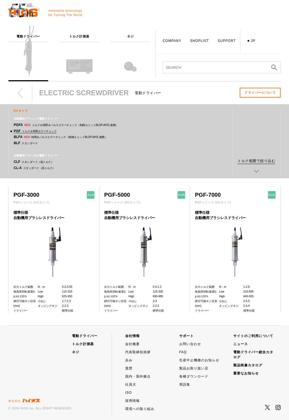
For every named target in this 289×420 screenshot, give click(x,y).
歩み (128, 360)
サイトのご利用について (253, 336)
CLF (33, 162)
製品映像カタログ (247, 365)
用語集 (184, 384)
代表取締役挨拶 (138, 352)
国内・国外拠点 (138, 376)
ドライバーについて (260, 92)
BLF (26, 143)
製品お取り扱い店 (193, 368)
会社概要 (132, 344)
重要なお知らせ (246, 373)
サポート (186, 336)
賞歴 (128, 368)
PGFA (66, 125)
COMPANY (172, 41)
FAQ (183, 352)
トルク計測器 (83, 344)
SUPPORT (227, 41)
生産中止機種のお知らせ (199, 360)
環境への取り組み (139, 409)
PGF (35, 131)
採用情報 (132, 401)
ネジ (75, 352)
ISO (128, 393)
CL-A (34, 168)
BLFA (60, 137)
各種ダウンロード (193, 376)
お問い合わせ (190, 344)
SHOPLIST (199, 41)
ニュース (240, 344)
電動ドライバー (84, 336)
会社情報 (132, 336)
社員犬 (130, 384)
